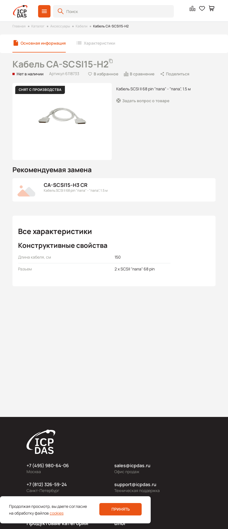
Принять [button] (120, 509)
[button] (44, 11)
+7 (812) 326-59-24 (47, 484)
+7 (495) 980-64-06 (48, 465)
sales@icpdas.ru (132, 465)
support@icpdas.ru (135, 484)
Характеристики (99, 43)
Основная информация (43, 43)
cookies (56, 513)
